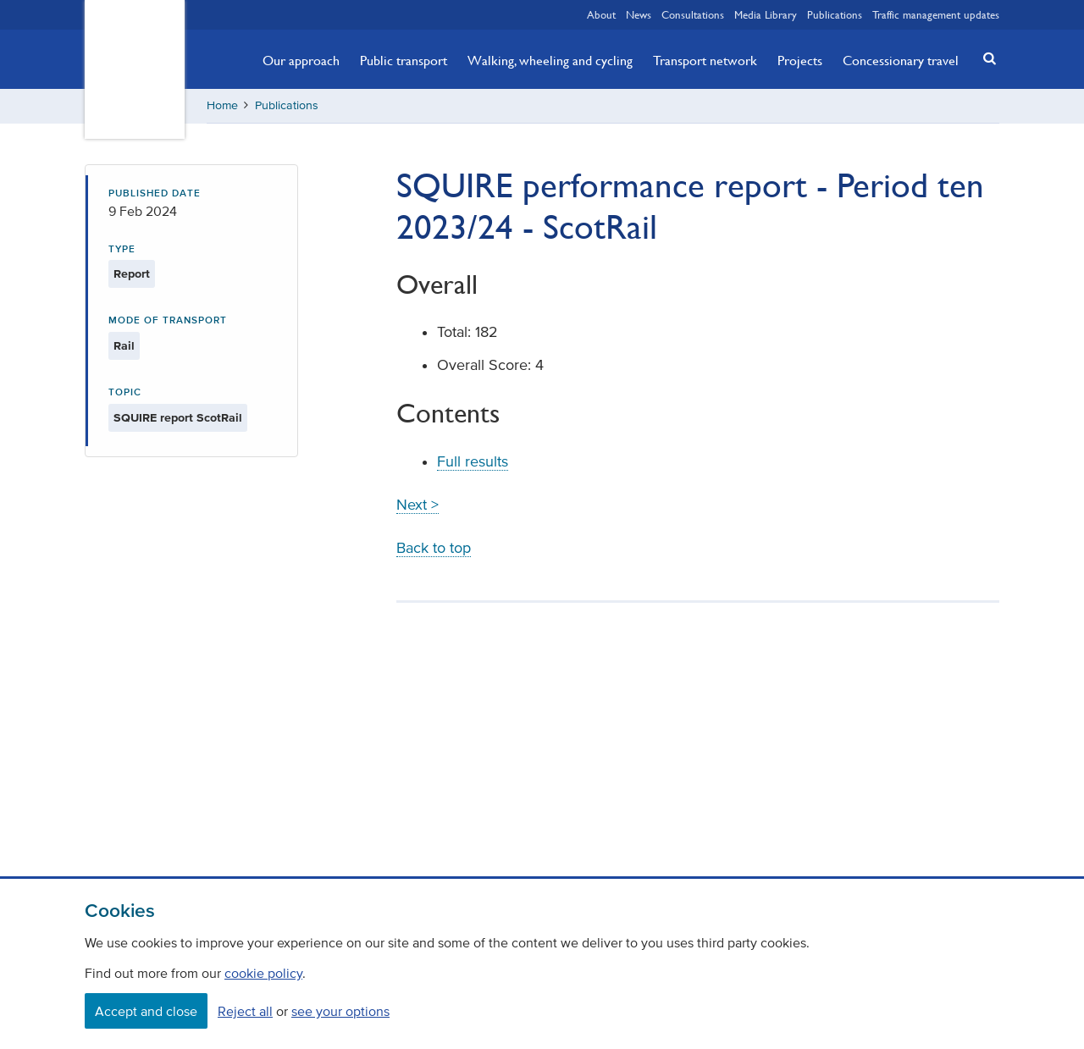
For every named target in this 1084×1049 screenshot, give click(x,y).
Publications (834, 14)
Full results (472, 461)
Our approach (301, 60)
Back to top (433, 547)
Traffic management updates (935, 14)
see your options (340, 1011)
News (638, 14)
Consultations (692, 14)
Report (131, 274)
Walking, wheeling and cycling (550, 60)
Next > (417, 504)
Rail (124, 346)
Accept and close (146, 1011)
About (601, 14)
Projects (799, 60)
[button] (985, 58)
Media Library (765, 14)
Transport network (705, 60)
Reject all (245, 1011)
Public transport (403, 60)
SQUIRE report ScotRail (177, 417)
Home (222, 105)
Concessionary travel (901, 60)
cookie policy (263, 972)
